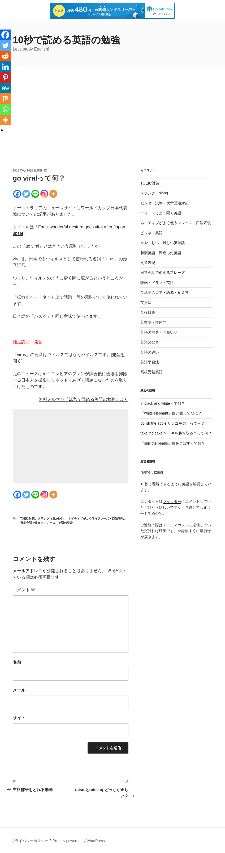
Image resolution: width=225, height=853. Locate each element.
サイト (19, 718)
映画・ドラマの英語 (157, 283)
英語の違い (149, 352)
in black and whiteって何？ (162, 403)
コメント (24, 590)
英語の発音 (65, 522)
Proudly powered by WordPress (79, 841)
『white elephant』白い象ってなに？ (170, 413)
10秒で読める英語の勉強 (66, 40)
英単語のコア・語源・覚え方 (164, 292)
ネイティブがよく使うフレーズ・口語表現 (96, 518)
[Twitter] (26, 194)
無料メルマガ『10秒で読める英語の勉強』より (83, 399)
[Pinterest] (5, 77)
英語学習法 (149, 362)
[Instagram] (44, 194)
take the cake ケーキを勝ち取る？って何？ (176, 433)
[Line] (35, 194)
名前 (17, 662)
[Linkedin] (5, 66)
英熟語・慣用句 (153, 322)
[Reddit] (5, 56)
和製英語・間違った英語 (160, 253)
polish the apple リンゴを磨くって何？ (172, 423)
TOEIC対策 (27, 518)
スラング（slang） (52, 518)
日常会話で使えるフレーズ (37, 522)
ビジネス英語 (151, 233)
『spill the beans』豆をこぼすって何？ (172, 443)
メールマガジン (176, 525)
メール (19, 690)
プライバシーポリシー (29, 841)
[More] (53, 194)
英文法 (146, 302)
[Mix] (5, 98)
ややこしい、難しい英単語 (162, 243)
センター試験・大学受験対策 (164, 203)
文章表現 (147, 263)
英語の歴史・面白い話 (159, 332)
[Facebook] (17, 194)
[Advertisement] (112, 128)
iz (45, 170)
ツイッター (172, 501)
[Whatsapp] (5, 109)
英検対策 (147, 312)
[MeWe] (5, 88)
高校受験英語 (151, 372)
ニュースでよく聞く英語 (160, 213)
